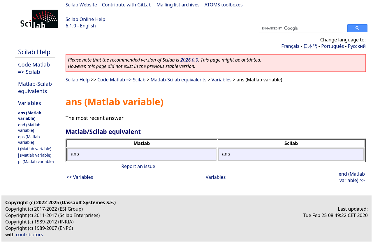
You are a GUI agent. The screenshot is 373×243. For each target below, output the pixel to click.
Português (332, 46)
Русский (357, 46)
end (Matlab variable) (29, 127)
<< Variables (79, 177)
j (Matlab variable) (34, 155)
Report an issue (138, 166)
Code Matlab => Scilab (34, 68)
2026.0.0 (189, 60)
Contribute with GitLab (127, 4)
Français (290, 46)
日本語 (310, 46)
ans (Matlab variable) (29, 115)
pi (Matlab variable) (36, 161)
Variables (29, 102)
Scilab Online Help (85, 19)
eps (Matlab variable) (29, 139)
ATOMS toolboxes (224, 4)
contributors (29, 234)
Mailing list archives (177, 4)
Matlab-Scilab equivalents (35, 87)
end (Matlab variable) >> (352, 177)
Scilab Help (34, 52)
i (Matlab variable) (34, 148)
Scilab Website (81, 4)
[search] (300, 28)
